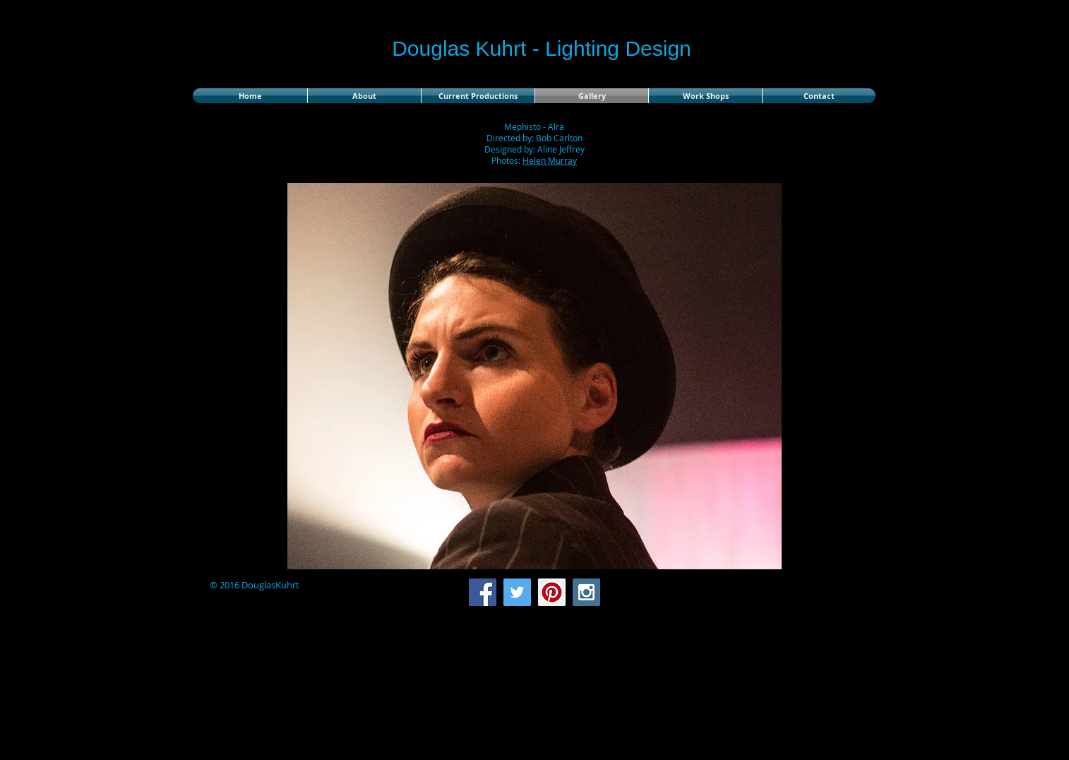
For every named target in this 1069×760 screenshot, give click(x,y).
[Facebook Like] (786, 592)
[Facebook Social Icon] (482, 592)
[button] (534, 376)
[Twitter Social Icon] (517, 592)
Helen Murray (549, 160)
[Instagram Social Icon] (586, 592)
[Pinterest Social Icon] (552, 592)
